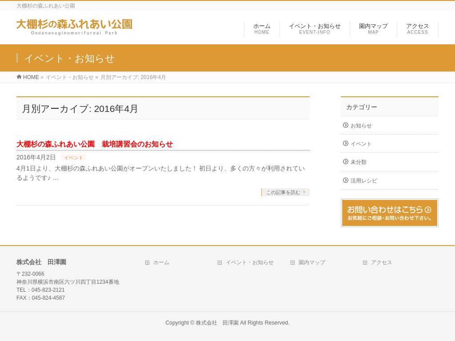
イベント (74, 157)
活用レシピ (364, 181)
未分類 (359, 162)
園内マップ (312, 262)
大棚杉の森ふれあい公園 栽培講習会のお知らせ (94, 144)
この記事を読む (283, 192)
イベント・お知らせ (250, 262)
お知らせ (361, 126)
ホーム (161, 262)
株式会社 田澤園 (217, 323)
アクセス (381, 262)
